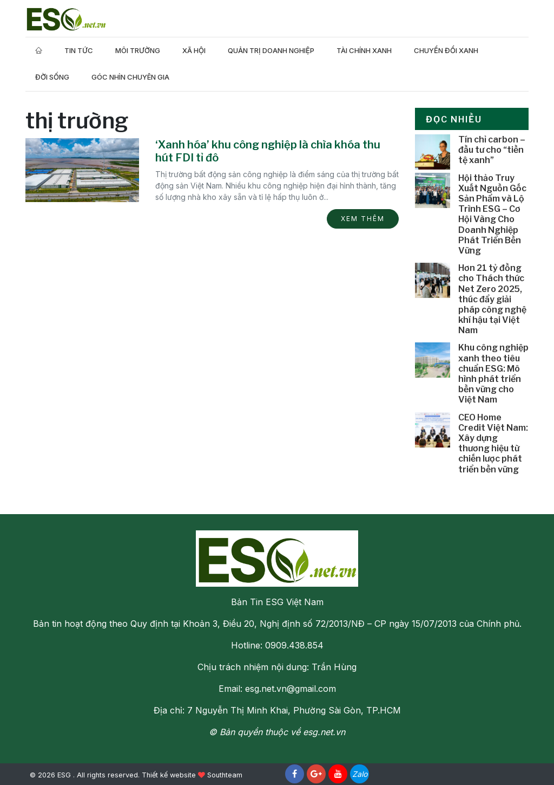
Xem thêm (363, 219)
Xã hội (194, 50)
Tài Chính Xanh (364, 50)
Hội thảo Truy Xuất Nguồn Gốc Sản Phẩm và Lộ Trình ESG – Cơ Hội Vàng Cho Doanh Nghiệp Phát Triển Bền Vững (492, 214)
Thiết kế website (169, 775)
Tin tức (78, 50)
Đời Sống (52, 77)
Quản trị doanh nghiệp (271, 50)
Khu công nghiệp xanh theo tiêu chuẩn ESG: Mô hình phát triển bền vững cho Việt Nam (493, 373)
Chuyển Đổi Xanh (446, 50)
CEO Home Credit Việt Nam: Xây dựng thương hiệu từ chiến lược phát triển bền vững (493, 443)
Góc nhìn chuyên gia (130, 77)
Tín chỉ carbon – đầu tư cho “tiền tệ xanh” (491, 149)
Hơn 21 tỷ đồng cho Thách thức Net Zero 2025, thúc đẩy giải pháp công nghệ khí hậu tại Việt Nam (492, 299)
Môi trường (137, 50)
